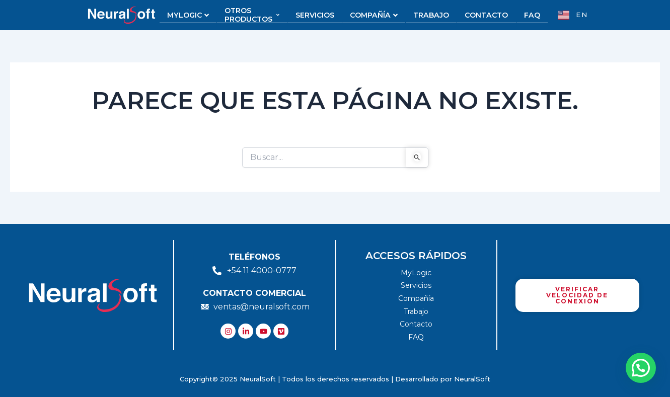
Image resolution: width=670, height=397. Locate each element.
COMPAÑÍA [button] (374, 15)
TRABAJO (430, 15)
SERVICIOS (316, 15)
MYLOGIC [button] (191, 15)
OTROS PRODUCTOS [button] (255, 15)
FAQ (529, 15)
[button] (641, 368)
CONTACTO (484, 15)
